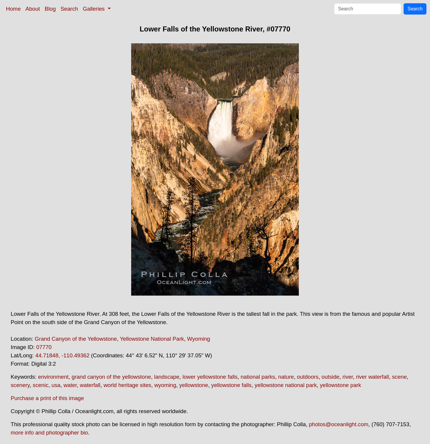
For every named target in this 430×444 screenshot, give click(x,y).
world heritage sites (127, 385)
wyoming (165, 385)
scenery (20, 385)
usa (56, 385)
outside (330, 377)
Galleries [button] (94, 9)
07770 (44, 347)
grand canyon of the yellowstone (111, 377)
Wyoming (198, 339)
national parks (258, 377)
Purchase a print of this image (47, 398)
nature (286, 377)
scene (399, 377)
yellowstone (193, 385)
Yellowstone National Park (152, 339)
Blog (50, 9)
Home (13, 9)
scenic (40, 385)
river (347, 377)
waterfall (90, 385)
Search (69, 9)
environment (53, 377)
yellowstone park (340, 385)
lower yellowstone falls (210, 377)
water (70, 385)
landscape (166, 377)
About (33, 9)
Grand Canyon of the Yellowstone (76, 339)
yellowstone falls (231, 385)
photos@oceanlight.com (338, 424)
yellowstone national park (286, 385)
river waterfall (372, 377)
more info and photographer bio (49, 432)
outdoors (308, 377)
